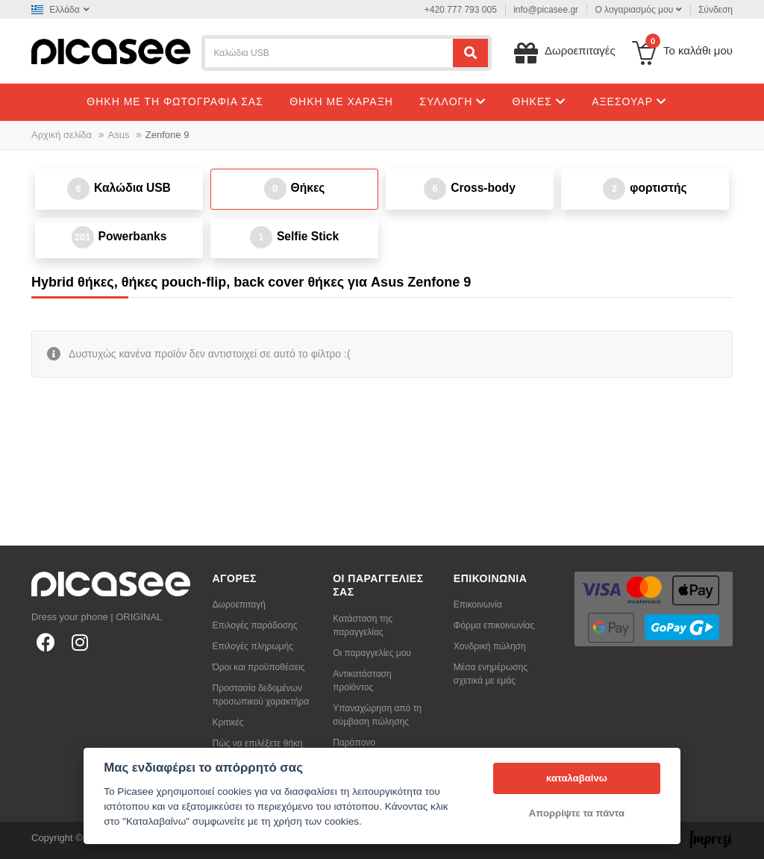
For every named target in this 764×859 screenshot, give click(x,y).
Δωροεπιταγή (239, 604)
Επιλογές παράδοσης (255, 625)
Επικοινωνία (478, 604)
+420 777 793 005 (461, 9)
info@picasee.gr (545, 9)
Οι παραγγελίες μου (372, 653)
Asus (119, 134)
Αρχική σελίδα (61, 134)
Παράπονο (354, 742)
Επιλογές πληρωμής (253, 646)
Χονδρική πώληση (490, 646)
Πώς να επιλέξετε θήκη (258, 743)
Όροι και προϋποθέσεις (259, 667)
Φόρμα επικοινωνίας (494, 625)
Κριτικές (228, 722)
